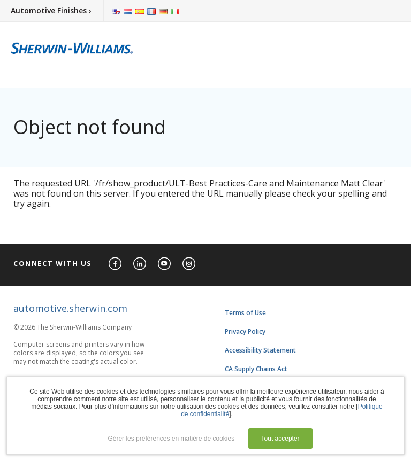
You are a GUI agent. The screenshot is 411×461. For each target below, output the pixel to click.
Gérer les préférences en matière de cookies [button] (171, 438)
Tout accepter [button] (280, 438)
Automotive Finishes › (51, 10)
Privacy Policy (245, 331)
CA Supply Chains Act (256, 368)
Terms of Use (245, 312)
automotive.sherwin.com (70, 308)
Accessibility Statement (260, 350)
